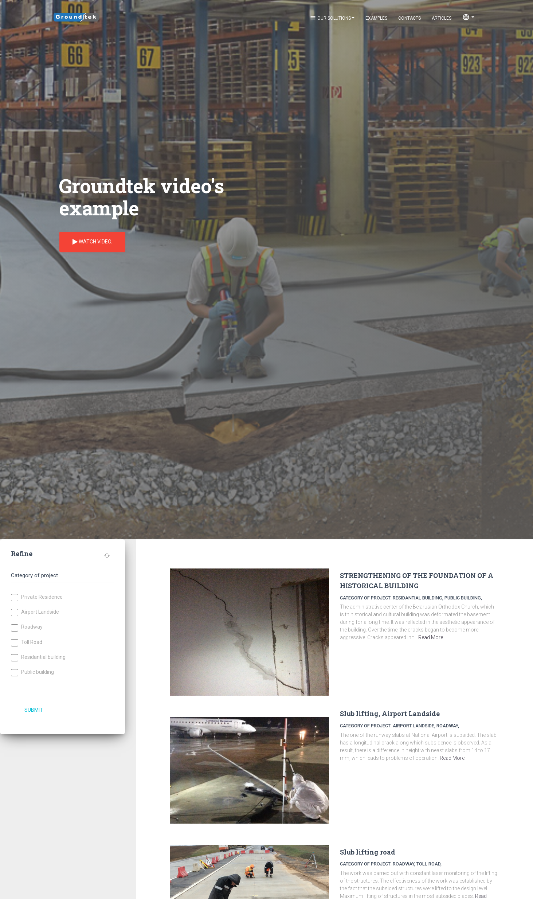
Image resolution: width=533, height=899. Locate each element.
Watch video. (92, 242)
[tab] (62, 572)
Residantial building (38, 657)
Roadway (27, 627)
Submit (33, 710)
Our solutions (331, 18)
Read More (430, 637)
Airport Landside (35, 612)
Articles (441, 18)
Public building (32, 672)
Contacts (409, 18)
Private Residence (37, 597)
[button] (60, 575)
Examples (376, 18)
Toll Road (26, 642)
